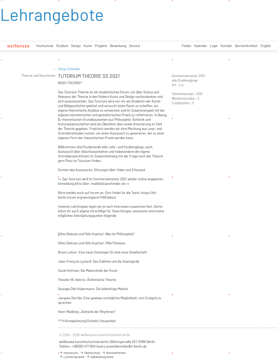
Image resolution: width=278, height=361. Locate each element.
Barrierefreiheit (246, 46)
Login (214, 46)
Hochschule (44, 46)
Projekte (101, 46)
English (265, 46)
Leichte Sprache (71, 356)
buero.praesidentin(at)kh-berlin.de (122, 346)
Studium (62, 46)
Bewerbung (118, 46)
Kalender (200, 46)
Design (76, 46)
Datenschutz (90, 352)
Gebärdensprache (99, 356)
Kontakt (226, 46)
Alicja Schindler (69, 69)
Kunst (88, 46)
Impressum (68, 352)
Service (134, 46)
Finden (186, 46)
